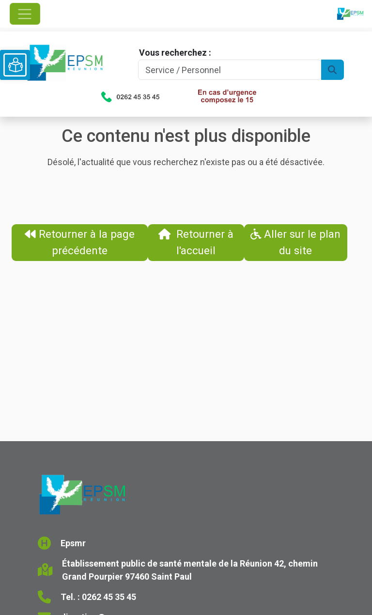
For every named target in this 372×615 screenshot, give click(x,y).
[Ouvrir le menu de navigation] (25, 14)
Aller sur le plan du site (295, 242)
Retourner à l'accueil (195, 242)
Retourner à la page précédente (80, 242)
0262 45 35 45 (109, 597)
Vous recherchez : (175, 52)
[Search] (230, 70)
